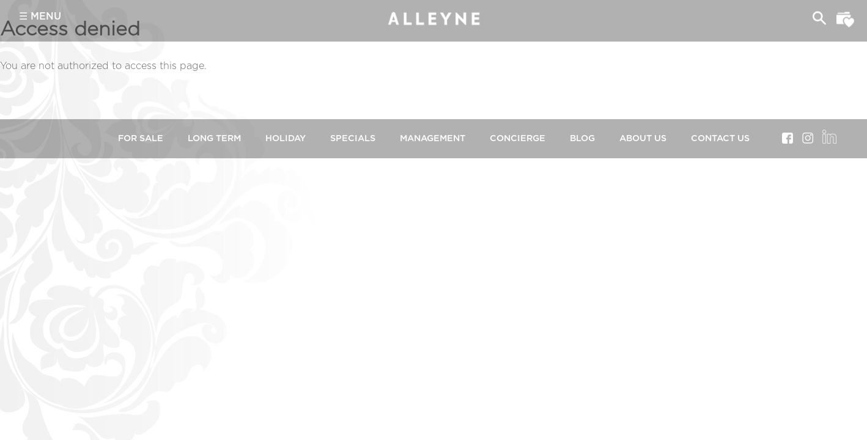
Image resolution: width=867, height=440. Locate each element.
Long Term (214, 138)
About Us (642, 138)
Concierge (517, 138)
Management (432, 138)
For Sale (140, 138)
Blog (582, 138)
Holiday (285, 138)
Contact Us (720, 138)
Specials (352, 138)
